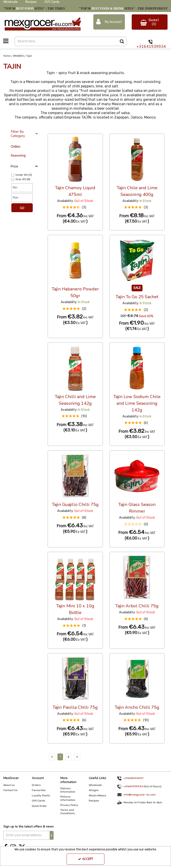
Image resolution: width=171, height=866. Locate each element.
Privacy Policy (69, 805)
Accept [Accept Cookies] (85, 859)
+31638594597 (133, 778)
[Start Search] (121, 41)
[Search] (66, 41)
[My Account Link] (109, 21)
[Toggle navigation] (6, 41)
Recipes (31, 2)
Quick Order (39, 806)
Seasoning (18, 155)
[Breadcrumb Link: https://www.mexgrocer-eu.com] (7, 56)
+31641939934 (151, 46)
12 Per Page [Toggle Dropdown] (57, 129)
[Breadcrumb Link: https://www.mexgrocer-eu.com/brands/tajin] (29, 56)
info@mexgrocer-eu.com (140, 794)
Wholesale (10, 2)
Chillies (15, 147)
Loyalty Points (41, 795)
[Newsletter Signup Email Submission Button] (52, 835)
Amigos (94, 790)
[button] (75, 207)
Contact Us (10, 790)
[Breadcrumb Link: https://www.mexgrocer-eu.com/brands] (18, 56)
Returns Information (67, 798)
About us (9, 785)
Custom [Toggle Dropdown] (77, 129)
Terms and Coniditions (67, 811)
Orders (36, 785)
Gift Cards (52, 2)
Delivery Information (67, 790)
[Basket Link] (149, 22)
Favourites (39, 790)
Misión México (97, 795)
